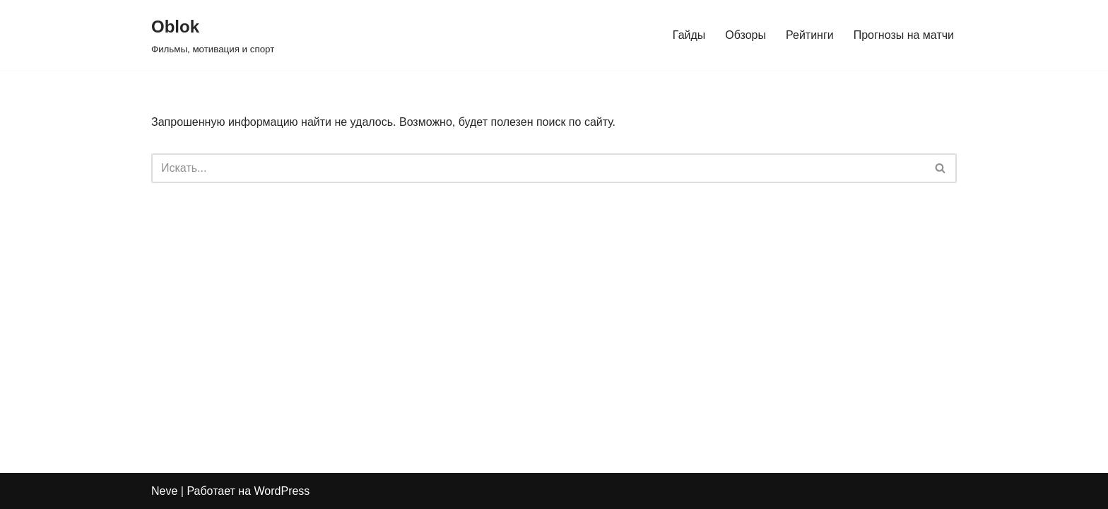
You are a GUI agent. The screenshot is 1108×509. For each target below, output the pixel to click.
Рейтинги (810, 35)
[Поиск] (538, 168)
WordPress (282, 491)
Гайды (689, 35)
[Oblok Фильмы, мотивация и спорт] (212, 35)
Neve (164, 491)
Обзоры (745, 35)
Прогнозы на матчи (904, 35)
